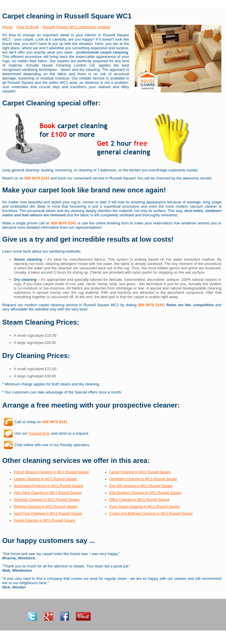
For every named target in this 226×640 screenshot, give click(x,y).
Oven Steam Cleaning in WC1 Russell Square (144, 507)
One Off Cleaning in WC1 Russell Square (141, 486)
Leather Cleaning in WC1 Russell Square (45, 479)
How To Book (28, 27)
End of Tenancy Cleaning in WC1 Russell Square (51, 472)
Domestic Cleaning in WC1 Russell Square (47, 500)
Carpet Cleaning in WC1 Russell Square (140, 472)
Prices (7, 27)
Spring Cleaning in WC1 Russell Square (44, 520)
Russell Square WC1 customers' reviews (76, 27)
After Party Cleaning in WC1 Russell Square (48, 493)
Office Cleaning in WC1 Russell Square (139, 500)
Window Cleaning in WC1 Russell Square (46, 507)
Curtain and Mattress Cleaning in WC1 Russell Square (151, 514)
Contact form (39, 433)
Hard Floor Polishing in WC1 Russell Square (48, 514)
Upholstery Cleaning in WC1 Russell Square (143, 479)
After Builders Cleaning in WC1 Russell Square (145, 493)
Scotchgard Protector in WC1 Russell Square (48, 486)
